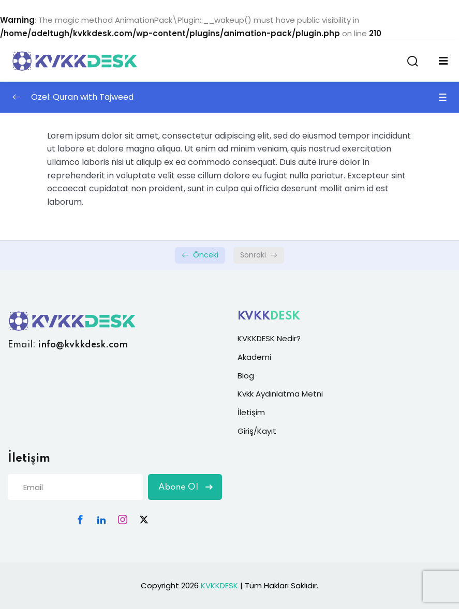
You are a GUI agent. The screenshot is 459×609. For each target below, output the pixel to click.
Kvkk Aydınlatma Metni (280, 393)
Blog (246, 375)
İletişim (251, 412)
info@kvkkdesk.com (83, 344)
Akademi (254, 357)
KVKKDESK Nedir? (269, 338)
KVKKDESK (219, 585)
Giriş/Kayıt (257, 430)
